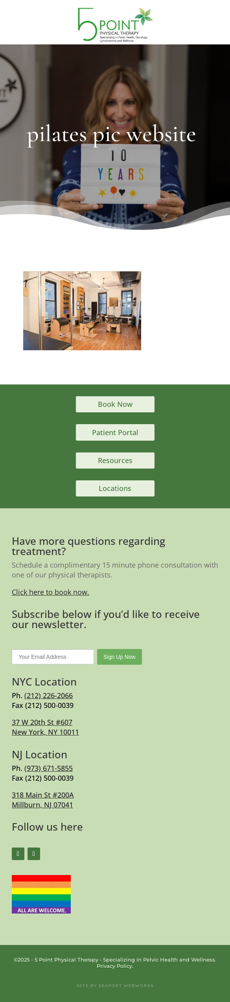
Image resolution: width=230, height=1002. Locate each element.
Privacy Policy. (115, 966)
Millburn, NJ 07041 (42, 804)
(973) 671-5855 (48, 768)
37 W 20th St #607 (42, 722)
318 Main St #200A (43, 795)
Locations (115, 488)
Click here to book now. (50, 592)
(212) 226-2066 (48, 695)
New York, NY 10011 (45, 732)
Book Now (115, 404)
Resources (115, 460)
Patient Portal (115, 432)
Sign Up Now (119, 657)
